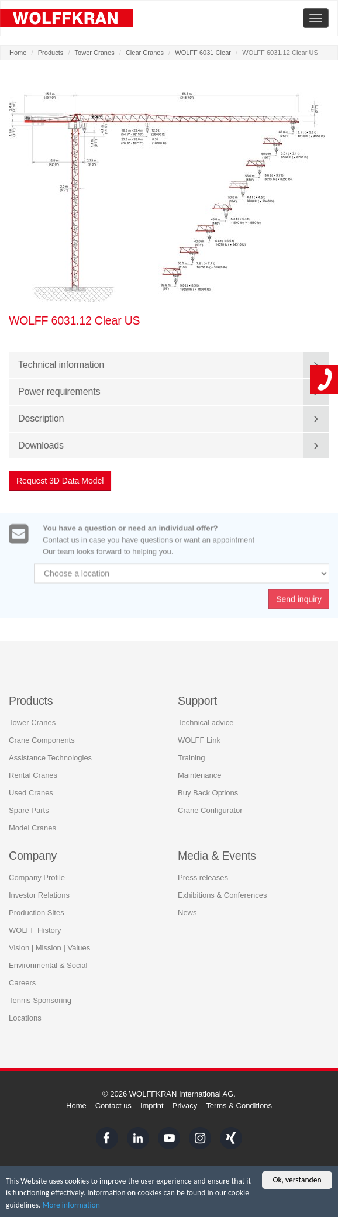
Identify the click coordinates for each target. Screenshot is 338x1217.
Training (191, 757)
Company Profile (37, 877)
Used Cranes (31, 792)
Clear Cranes (145, 52)
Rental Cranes (33, 774)
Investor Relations (39, 895)
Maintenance (199, 774)
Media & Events (217, 855)
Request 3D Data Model (60, 480)
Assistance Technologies (50, 757)
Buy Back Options (208, 792)
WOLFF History (35, 930)
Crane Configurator (210, 809)
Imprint (152, 1105)
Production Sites (36, 912)
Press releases (203, 877)
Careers (22, 982)
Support (197, 700)
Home (17, 52)
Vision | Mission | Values (49, 947)
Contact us (113, 1105)
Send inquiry (299, 601)
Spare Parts (29, 809)
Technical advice (205, 722)
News (187, 912)
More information (71, 1206)
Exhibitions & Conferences (222, 895)
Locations (25, 1017)
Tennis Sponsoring (40, 1000)
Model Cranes (32, 827)
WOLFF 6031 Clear (203, 52)
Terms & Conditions (239, 1105)
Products (51, 52)
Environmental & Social (48, 965)
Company (33, 855)
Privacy (185, 1105)
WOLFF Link (199, 739)
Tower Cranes (95, 52)
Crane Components (42, 739)
